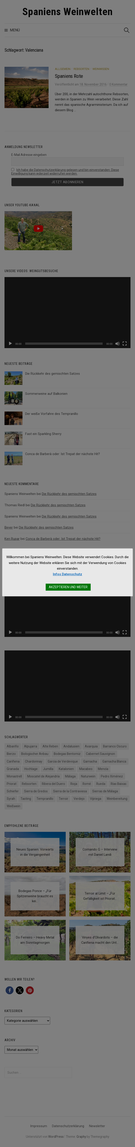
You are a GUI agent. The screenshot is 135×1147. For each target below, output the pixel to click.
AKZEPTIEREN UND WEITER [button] (68, 587)
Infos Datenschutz (67, 574)
